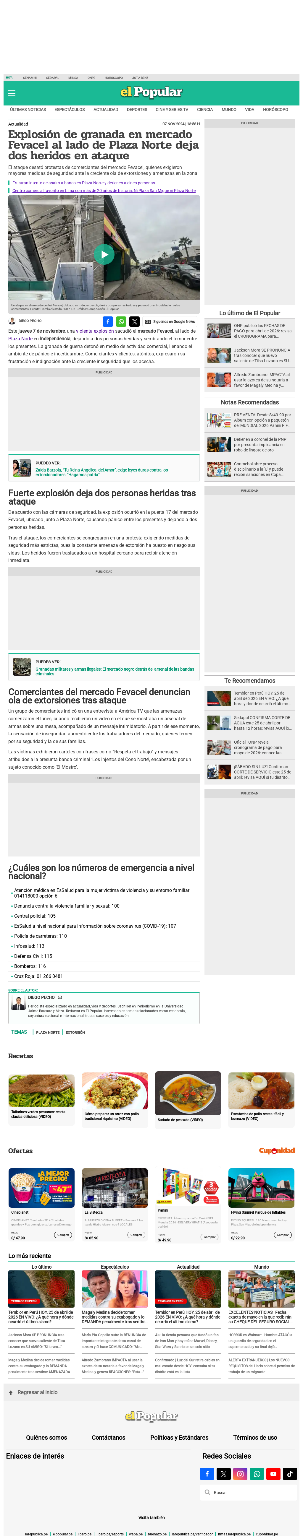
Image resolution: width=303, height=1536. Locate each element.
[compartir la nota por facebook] (107, 321)
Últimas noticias (28, 109)
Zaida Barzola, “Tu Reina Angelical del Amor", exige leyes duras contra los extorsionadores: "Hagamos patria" (102, 472)
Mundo (229, 109)
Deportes (137, 109)
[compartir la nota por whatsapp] (121, 321)
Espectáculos (69, 109)
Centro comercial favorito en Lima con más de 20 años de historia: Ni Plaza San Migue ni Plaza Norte (104, 190)
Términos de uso (255, 1437)
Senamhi (30, 77)
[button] (11, 93)
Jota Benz (140, 77)
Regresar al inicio (33, 1392)
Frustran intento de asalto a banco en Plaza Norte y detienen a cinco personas (83, 183)
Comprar (63, 1234)
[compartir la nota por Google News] (169, 321)
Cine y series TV (172, 109)
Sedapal (52, 77)
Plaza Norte (21, 339)
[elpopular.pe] (151, 99)
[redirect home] (151, 1417)
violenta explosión (95, 331)
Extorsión (75, 1032)
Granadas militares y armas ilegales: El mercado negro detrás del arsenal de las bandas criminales (115, 671)
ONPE (91, 77)
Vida (249, 109)
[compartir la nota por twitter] (134, 321)
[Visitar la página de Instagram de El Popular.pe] (240, 1474)
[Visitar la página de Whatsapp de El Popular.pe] (257, 1474)
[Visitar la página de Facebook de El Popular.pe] (207, 1474)
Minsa (73, 77)
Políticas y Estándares (179, 1437)
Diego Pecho (24, 321)
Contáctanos (108, 1437)
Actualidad (106, 109)
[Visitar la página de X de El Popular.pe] (224, 1474)
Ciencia (205, 109)
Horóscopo (114, 77)
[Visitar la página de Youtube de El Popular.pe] (273, 1474)
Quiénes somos (46, 1437)
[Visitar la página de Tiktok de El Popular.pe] (290, 1474)
